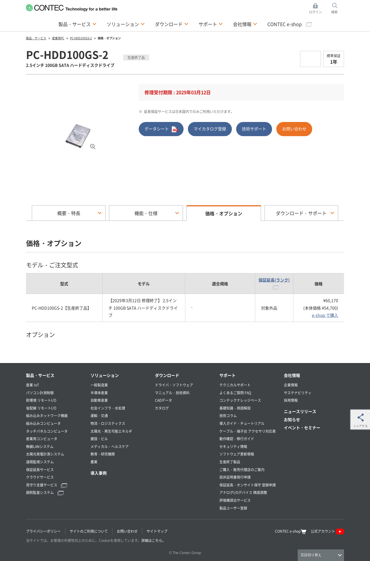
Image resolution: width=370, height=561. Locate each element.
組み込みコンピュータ (43, 423)
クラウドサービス (40, 477)
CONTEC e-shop (289, 24)
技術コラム (228, 415)
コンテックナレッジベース (240, 400)
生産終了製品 (229, 461)
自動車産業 (99, 400)
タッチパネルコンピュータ (47, 431)
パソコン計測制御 (40, 392)
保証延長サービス (40, 469)
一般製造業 (99, 384)
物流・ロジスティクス (107, 423)
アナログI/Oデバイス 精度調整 (243, 492)
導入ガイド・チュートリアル (241, 423)
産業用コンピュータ (41, 438)
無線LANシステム (39, 446)
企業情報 (291, 384)
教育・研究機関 (102, 453)
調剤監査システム (45, 492)
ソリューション (123, 24)
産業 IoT (32, 384)
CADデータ (163, 400)
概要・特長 (68, 213)
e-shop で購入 (325, 315)
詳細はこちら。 (153, 540)
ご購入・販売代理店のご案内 (241, 469)
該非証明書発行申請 (235, 477)
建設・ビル (99, 438)
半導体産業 (99, 392)
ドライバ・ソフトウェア (174, 384)
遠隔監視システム (40, 461)
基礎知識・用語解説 (235, 408)
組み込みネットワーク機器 (47, 415)
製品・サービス (74, 24)
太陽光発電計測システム (45, 453)
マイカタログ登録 (210, 129)
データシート (161, 129)
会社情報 (242, 24)
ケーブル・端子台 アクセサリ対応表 (247, 431)
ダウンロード (169, 24)
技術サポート (254, 129)
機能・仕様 (146, 213)
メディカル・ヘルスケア (109, 446)
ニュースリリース (300, 411)
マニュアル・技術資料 (172, 392)
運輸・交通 (99, 415)
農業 (93, 461)
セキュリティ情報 (233, 446)
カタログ (162, 408)
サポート (208, 24)
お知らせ (292, 419)
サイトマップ (157, 531)
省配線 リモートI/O (41, 408)
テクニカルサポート (235, 384)
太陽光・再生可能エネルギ (111, 431)
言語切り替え (311, 555)
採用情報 (291, 400)
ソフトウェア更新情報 (236, 453)
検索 (334, 12)
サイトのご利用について (89, 531)
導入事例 (98, 473)
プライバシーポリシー (43, 531)
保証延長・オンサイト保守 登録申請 (247, 484)
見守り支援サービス (46, 484)
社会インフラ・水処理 (107, 408)
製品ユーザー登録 (233, 508)
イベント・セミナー (302, 427)
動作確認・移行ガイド (236, 438)
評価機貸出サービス (235, 500)
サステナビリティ (298, 392)
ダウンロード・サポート (301, 213)
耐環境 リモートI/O (41, 400)
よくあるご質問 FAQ (235, 392)
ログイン (315, 12)
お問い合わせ (294, 129)
